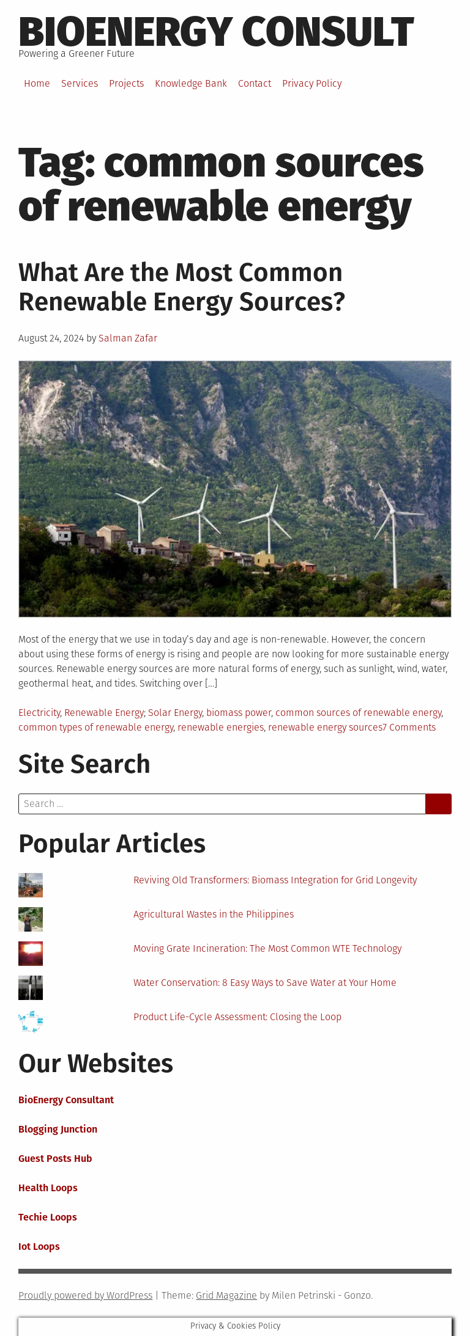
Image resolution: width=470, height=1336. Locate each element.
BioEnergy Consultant (66, 1100)
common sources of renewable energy (358, 712)
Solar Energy (175, 712)
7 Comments (409, 727)
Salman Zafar (128, 338)
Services (79, 83)
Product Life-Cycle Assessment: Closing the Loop (237, 1017)
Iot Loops (39, 1246)
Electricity (39, 712)
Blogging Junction (57, 1129)
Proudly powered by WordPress (85, 1295)
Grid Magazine (226, 1295)
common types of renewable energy (95, 727)
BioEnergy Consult (216, 32)
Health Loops (48, 1188)
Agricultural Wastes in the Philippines (213, 914)
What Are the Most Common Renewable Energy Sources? (181, 287)
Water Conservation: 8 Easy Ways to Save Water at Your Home (265, 982)
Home (37, 83)
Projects (126, 83)
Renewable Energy (104, 712)
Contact (254, 83)
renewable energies (220, 727)
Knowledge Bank (191, 83)
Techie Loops (47, 1217)
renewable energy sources (325, 727)
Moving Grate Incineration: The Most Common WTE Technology (267, 948)
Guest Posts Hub (55, 1158)
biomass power (238, 712)
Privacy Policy (311, 83)
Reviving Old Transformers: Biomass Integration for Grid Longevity (275, 880)
